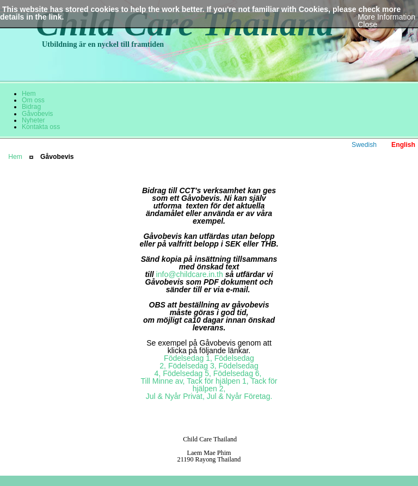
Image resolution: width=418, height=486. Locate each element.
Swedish (364, 145)
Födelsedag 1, (188, 358)
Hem (15, 157)
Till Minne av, (163, 381)
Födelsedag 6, (237, 373)
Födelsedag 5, (187, 373)
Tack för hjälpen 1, (218, 381)
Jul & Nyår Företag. (240, 396)
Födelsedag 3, (192, 365)
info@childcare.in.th (189, 274)
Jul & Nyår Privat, (175, 396)
